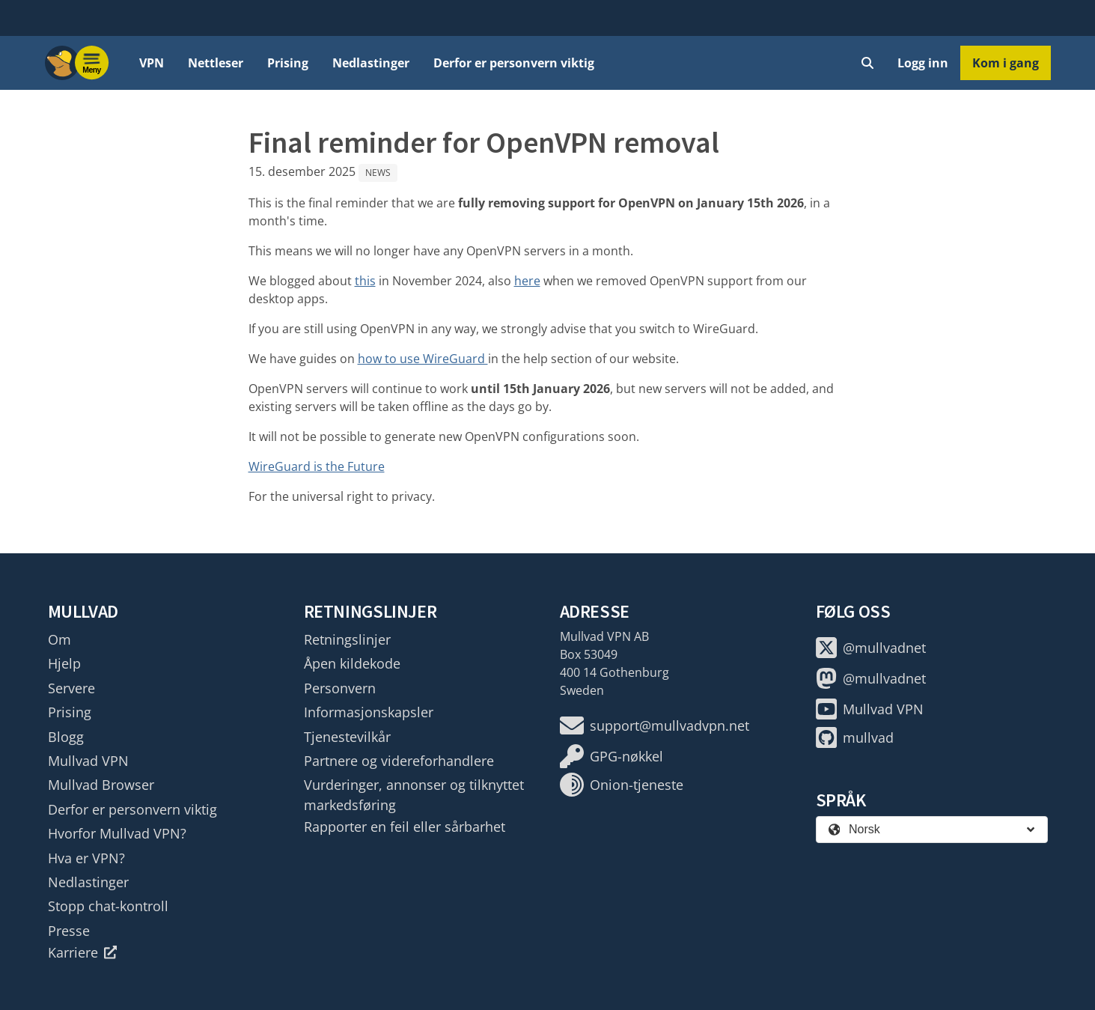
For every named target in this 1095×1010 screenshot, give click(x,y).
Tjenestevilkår (347, 737)
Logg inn (922, 63)
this (365, 281)
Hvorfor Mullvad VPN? (117, 833)
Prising (287, 63)
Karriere (83, 952)
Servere (71, 688)
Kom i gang (1005, 63)
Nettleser (215, 63)
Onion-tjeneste (621, 785)
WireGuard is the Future (316, 466)
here (527, 281)
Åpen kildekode (352, 663)
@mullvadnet (871, 648)
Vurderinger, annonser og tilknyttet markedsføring (414, 794)
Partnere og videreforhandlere (399, 761)
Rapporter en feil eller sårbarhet (404, 827)
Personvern (340, 688)
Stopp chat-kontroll (108, 906)
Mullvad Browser (101, 785)
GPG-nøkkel (611, 756)
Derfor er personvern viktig (513, 63)
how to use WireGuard (423, 358)
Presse (69, 931)
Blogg (66, 737)
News (378, 172)
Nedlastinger (370, 63)
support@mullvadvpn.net (654, 725)
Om (59, 639)
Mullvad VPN (88, 761)
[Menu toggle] (92, 63)
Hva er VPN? (86, 858)
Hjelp (64, 663)
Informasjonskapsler (368, 712)
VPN (151, 63)
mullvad (855, 737)
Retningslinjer (347, 639)
